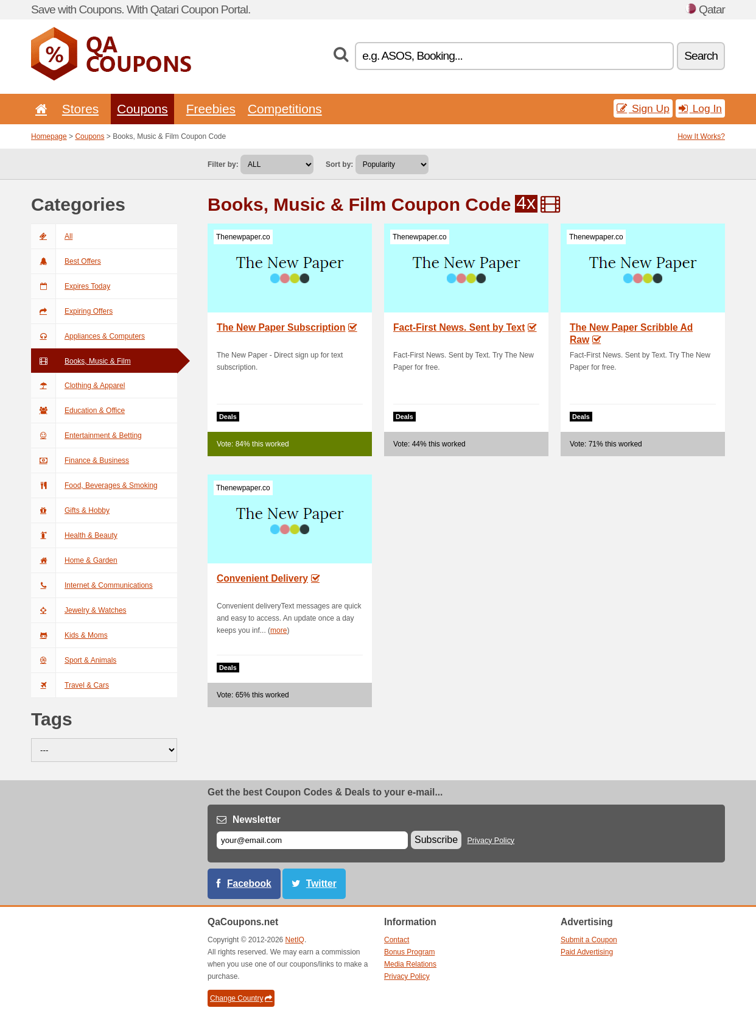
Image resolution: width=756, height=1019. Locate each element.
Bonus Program (409, 952)
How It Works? (701, 136)
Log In (700, 108)
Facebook (249, 883)
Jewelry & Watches (79, 610)
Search (701, 55)
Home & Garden (74, 560)
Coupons (142, 109)
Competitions (285, 109)
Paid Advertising (587, 952)
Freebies (211, 109)
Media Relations (410, 964)
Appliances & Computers (88, 336)
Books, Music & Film (81, 361)
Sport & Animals (73, 660)
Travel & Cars (70, 685)
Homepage (49, 136)
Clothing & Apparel (78, 385)
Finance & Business (80, 460)
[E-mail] (312, 840)
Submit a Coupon (589, 940)
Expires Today (70, 286)
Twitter (321, 883)
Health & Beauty (74, 535)
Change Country (241, 998)
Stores (80, 109)
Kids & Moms (69, 635)
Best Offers (66, 261)
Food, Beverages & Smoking (94, 485)
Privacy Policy (491, 840)
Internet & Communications (92, 585)
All (51, 236)
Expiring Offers (72, 311)
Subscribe (436, 839)
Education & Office (78, 410)
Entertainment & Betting (86, 435)
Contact (396, 940)
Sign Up (643, 108)
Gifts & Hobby (70, 510)
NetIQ (294, 940)
